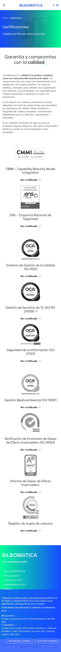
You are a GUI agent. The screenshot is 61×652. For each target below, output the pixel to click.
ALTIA (24, 561)
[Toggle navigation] (4, 5)
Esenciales (9, 615)
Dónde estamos (12, 576)
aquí (4, 610)
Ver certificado (29, 180)
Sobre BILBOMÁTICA (14, 571)
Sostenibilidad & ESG (14, 584)
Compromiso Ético (13, 580)
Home (5, 18)
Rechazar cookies (19, 641)
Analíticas (9, 625)
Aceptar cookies (47, 641)
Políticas (8, 589)
